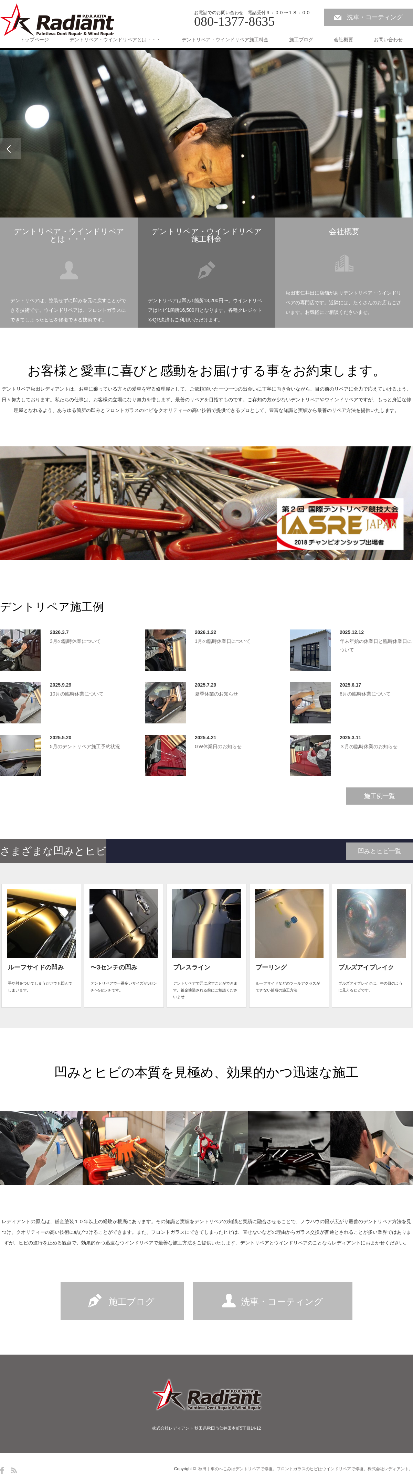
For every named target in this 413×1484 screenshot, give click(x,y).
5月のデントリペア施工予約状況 (85, 746)
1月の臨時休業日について (223, 641)
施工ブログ (301, 39)
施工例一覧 (379, 796)
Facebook (2, 1470)
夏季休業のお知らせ (216, 694)
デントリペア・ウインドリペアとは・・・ (115, 39)
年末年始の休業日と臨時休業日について (376, 645)
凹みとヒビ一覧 (379, 851)
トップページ (34, 39)
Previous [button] (10, 148)
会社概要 (343, 39)
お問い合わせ (388, 39)
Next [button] (402, 148)
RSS (14, 1470)
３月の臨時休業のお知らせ (369, 746)
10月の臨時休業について (77, 694)
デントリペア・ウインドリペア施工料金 (225, 39)
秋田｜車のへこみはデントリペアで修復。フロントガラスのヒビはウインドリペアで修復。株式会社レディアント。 (305, 1468)
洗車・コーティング (375, 17)
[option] (206, 148)
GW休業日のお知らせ (218, 746)
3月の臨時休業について (75, 641)
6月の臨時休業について (365, 694)
